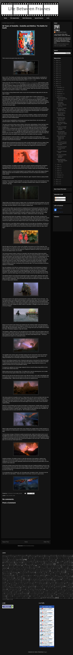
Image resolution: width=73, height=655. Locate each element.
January (59, 177)
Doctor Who (18, 562)
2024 (57, 64)
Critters (66, 559)
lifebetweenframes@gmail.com (61, 44)
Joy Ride (44, 572)
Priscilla (26, 579)
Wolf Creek (32, 597)
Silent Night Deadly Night (48, 585)
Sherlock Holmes (19, 585)
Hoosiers (14, 569)
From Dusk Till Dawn (41, 565)
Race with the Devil (65, 579)
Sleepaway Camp (64, 585)
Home (5, 18)
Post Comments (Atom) (29, 545)
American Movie (33, 555)
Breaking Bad (60, 556)
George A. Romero (66, 565)
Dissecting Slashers (8, 562)
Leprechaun (47, 573)
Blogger (45, 652)
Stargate (54, 586)
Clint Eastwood (12, 559)
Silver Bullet (57, 585)
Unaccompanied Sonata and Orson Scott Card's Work (62, 133)
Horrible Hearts (21, 569)
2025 (57, 62)
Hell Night (46, 568)
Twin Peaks (37, 596)
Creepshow (52, 559)
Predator (21, 579)
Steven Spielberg (15, 587)
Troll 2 (32, 596)
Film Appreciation (14, 18)
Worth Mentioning (27, 18)
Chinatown (46, 558)
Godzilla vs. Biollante (15, 84)
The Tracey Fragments (33, 594)
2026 (57, 60)
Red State (32, 580)
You (71, 597)
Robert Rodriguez (51, 582)
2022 (57, 69)
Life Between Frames (61, 32)
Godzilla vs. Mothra (32, 98)
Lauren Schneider (39, 573)
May (58, 168)
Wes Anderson (67, 596)
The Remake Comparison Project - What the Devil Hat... (61, 104)
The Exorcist (43, 590)
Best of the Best (11, 556)
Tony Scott (10, 596)
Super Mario (45, 587)
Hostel (39, 569)
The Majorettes (8, 593)
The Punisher (51, 593)
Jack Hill (26, 571)
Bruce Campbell (67, 556)
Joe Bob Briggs (14, 572)
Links (48, 18)
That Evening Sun (49, 589)
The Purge (57, 593)
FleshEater (6, 565)
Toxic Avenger (15, 596)
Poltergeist (16, 579)
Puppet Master (46, 579)
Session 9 (9, 585)
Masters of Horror (51, 575)
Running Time (36, 583)
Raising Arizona (11, 580)
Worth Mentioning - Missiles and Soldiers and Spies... (61, 138)
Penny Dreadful (43, 578)
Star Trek (44, 586)
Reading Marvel (25, 580)
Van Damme (48, 596)
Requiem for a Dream (60, 580)
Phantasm (49, 578)
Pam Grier (20, 578)
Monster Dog (25, 576)
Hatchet (31, 568)
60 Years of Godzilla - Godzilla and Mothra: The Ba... (62, 109)
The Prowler (45, 593)
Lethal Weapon (64, 573)
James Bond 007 (45, 571)
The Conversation (24, 590)
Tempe (23, 589)
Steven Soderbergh (6, 587)
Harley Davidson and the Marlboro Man (22, 568)
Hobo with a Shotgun (7, 569)
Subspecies (32, 587)
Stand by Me (39, 586)
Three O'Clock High (66, 594)
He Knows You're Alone (39, 568)
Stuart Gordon (24, 587)
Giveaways (26, 566)
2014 (57, 85)
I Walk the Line (54, 569)
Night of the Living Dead (65, 576)
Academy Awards (15, 555)
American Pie (48, 555)
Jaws (60, 571)
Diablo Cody (59, 561)
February (59, 175)
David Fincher (10, 561)
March (58, 173)
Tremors (27, 596)
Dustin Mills (68, 562)
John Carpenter (30, 572)
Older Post (46, 542)
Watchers (61, 596)
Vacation (42, 596)
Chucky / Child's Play (62, 558)
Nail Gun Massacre (49, 576)
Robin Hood (59, 582)
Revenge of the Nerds (10, 582)
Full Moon (57, 565)
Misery (10, 576)
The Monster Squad (16, 593)
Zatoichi (10, 599)
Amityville (53, 555)
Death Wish (34, 561)
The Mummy (24, 593)
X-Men (66, 597)
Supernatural (58, 587)
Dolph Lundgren (40, 562)
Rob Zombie (43, 582)
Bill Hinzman (31, 556)
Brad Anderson (53, 556)
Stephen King (60, 586)
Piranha (64, 578)
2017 (57, 79)
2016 (57, 81)
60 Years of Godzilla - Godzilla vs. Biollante (62, 156)
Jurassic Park (50, 572)
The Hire (13, 591)
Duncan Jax (61, 562)
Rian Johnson (18, 582)
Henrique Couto (63, 568)
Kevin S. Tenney (70, 572)
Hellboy (51, 568)
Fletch (12, 565)
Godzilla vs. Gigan (32, 79)
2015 (57, 83)
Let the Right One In (55, 573)
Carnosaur (25, 558)
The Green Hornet (68, 590)
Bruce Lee (4, 558)
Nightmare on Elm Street (7, 578)
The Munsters (31, 593)
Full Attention (50, 565)
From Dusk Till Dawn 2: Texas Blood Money (62, 148)
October (59, 91)
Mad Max (26, 575)
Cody (7, 495)
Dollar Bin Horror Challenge (29, 562)
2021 (57, 71)
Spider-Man (31, 586)
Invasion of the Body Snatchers (17, 571)
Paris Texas (27, 578)
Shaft (13, 585)
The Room (70, 593)
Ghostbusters (5, 566)
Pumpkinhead (39, 579)
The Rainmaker (64, 593)
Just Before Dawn (57, 572)
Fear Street (29, 564)
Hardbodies (11, 568)
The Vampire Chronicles (42, 594)
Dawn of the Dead (18, 561)
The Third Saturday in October (21, 594)
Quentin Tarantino (56, 579)
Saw (49, 583)
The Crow (30, 590)
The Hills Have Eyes (6, 591)
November (59, 89)
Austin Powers (60, 555)
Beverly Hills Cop (19, 556)
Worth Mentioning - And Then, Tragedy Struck (62, 123)
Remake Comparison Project (47, 580)
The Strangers (11, 594)
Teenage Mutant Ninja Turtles (14, 589)
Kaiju (14, 495)
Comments (58, 200)
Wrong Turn (61, 597)
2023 (57, 67)
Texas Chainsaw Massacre (37, 589)
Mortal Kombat (41, 576)
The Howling (25, 591)
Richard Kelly (24, 582)
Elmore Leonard (5, 564)
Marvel (43, 575)
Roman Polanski (28, 583)
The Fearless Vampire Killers (53, 590)
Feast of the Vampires (37, 564)
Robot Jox (70, 582)
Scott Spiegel (68, 583)
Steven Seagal (69, 586)
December (59, 87)
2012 (57, 181)
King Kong (14, 573)
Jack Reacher (32, 571)
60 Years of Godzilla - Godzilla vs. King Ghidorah (62, 128)
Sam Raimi (42, 583)
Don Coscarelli (48, 562)
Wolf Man (38, 598)
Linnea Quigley (9, 575)
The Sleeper (4, 594)
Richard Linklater (31, 582)
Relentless (37, 580)
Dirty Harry (70, 561)
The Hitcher (19, 591)
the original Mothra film (14, 127)
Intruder (9, 571)
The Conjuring (16, 590)
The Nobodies (38, 593)
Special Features (39, 18)
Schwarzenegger (60, 583)
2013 (57, 179)
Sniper (21, 586)
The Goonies (61, 590)
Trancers (21, 596)
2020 (57, 73)
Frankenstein (18, 565)
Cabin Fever (10, 558)
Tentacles (28, 589)
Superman (51, 587)
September (60, 93)
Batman (3, 556)
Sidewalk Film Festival (38, 585)
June (58, 166)
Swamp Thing (65, 587)
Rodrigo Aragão (5, 583)
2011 (57, 183)
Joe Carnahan (23, 572)
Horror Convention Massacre (31, 569)
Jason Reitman (54, 571)
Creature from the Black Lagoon (41, 559)
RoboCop (64, 582)
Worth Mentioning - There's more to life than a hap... (62, 99)
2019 (57, 75)
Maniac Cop (31, 575)
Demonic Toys (47, 561)
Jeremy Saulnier (6, 572)
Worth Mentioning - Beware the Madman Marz (61, 114)
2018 (57, 77)
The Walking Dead (51, 594)
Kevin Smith (7, 573)
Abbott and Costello (6, 555)
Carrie (30, 558)
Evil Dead (12, 564)
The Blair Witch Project (66, 589)
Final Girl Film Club (68, 564)
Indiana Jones (60, 569)
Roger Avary (12, 583)
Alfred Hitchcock (22, 555)
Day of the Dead (27, 561)
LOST (16, 575)
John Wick (38, 572)
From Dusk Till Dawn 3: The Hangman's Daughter (62, 143)
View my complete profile (60, 45)
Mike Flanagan (69, 575)
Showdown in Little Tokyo (27, 585)
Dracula (54, 562)
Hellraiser (56, 568)
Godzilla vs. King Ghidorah (32, 82)
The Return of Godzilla (11, 131)
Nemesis (56, 576)
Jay (63, 571)
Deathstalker (40, 561)
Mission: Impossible (16, 576)
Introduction (4, 571)
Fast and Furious (20, 564)
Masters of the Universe (61, 575)
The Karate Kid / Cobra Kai (49, 591)
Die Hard (65, 561)
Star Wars (49, 586)
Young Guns (4, 599)
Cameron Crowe (18, 558)
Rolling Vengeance (20, 583)
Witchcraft (25, 598)
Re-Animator (17, 580)
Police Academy (9, 579)
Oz (16, 578)
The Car (10, 590)
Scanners (53, 583)
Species (26, 586)
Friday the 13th (30, 565)
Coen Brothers (30, 559)
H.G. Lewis (65, 566)
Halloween (4, 568)
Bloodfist (42, 556)
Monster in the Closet (33, 576)
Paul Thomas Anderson (34, 578)
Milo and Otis (4, 576)
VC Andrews (55, 596)
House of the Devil (45, 569)
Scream (3, 585)
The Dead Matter (37, 590)
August (59, 95)
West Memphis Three (12, 597)
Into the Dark (68, 569)
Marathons (38, 575)
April (58, 170)
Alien (28, 555)
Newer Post (5, 542)
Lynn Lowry (20, 575)
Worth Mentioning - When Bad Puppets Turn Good (62, 161)
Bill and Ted (25, 556)
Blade (37, 556)
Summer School (39, 587)
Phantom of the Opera (57, 578)
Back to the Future (68, 555)
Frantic (24, 565)
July (58, 164)
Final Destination (59, 564)
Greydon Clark (43, 566)
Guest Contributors (56, 567)
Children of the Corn (38, 558)
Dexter (53, 561)
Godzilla (10, 495)
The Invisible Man (39, 591)
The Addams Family (56, 589)
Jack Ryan (38, 571)
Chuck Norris (53, 558)
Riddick (38, 582)
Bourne (47, 556)
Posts (57, 197)
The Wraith (59, 594)
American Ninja (41, 555)
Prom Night (32, 579)
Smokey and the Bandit (15, 586)
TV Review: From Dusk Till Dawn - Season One (61, 119)
